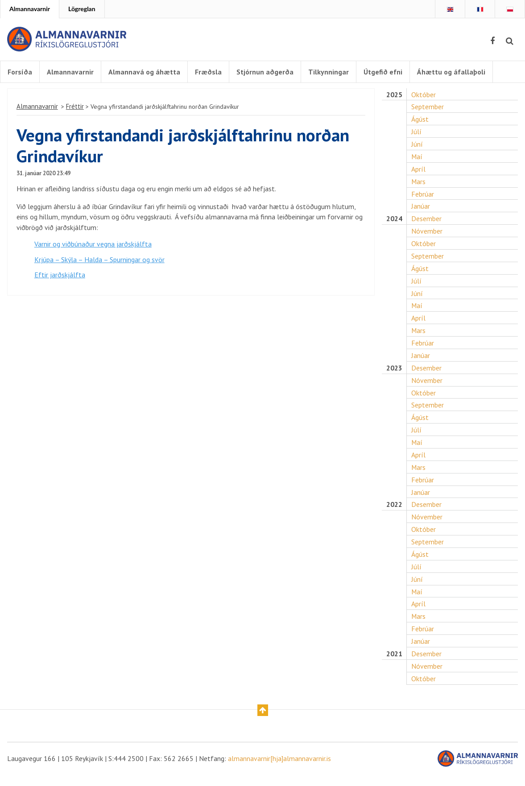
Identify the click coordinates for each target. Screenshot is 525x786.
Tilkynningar (330, 71)
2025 (394, 98)
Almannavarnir (29, 8)
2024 (394, 224)
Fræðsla (210, 71)
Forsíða (20, 71)
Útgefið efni (384, 71)
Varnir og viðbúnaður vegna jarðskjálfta (93, 249)
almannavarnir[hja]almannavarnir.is (279, 769)
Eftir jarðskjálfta (59, 280)
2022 (394, 513)
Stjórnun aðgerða (266, 71)
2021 (394, 663)
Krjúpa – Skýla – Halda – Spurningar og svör (99, 265)
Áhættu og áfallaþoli (453, 71)
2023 (394, 374)
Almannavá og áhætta (145, 71)
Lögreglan (81, 8)
